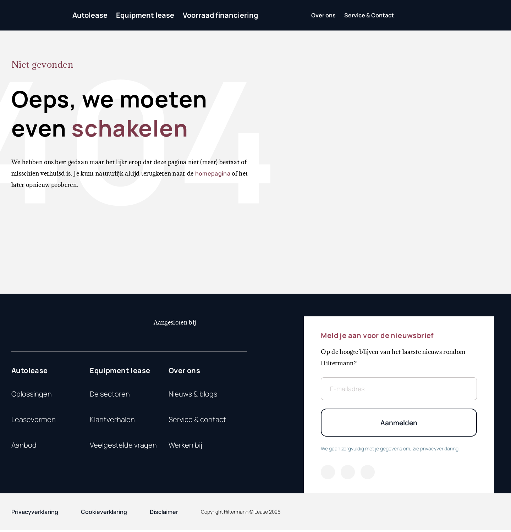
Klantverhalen (112, 419)
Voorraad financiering (220, 15)
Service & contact (197, 419)
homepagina (212, 173)
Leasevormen (33, 419)
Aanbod (24, 445)
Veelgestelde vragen (123, 445)
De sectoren (110, 394)
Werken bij (185, 445)
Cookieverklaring (104, 513)
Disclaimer (164, 513)
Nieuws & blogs (193, 394)
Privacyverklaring (34, 513)
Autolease (90, 15)
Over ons (184, 370)
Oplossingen (31, 394)
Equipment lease (145, 15)
